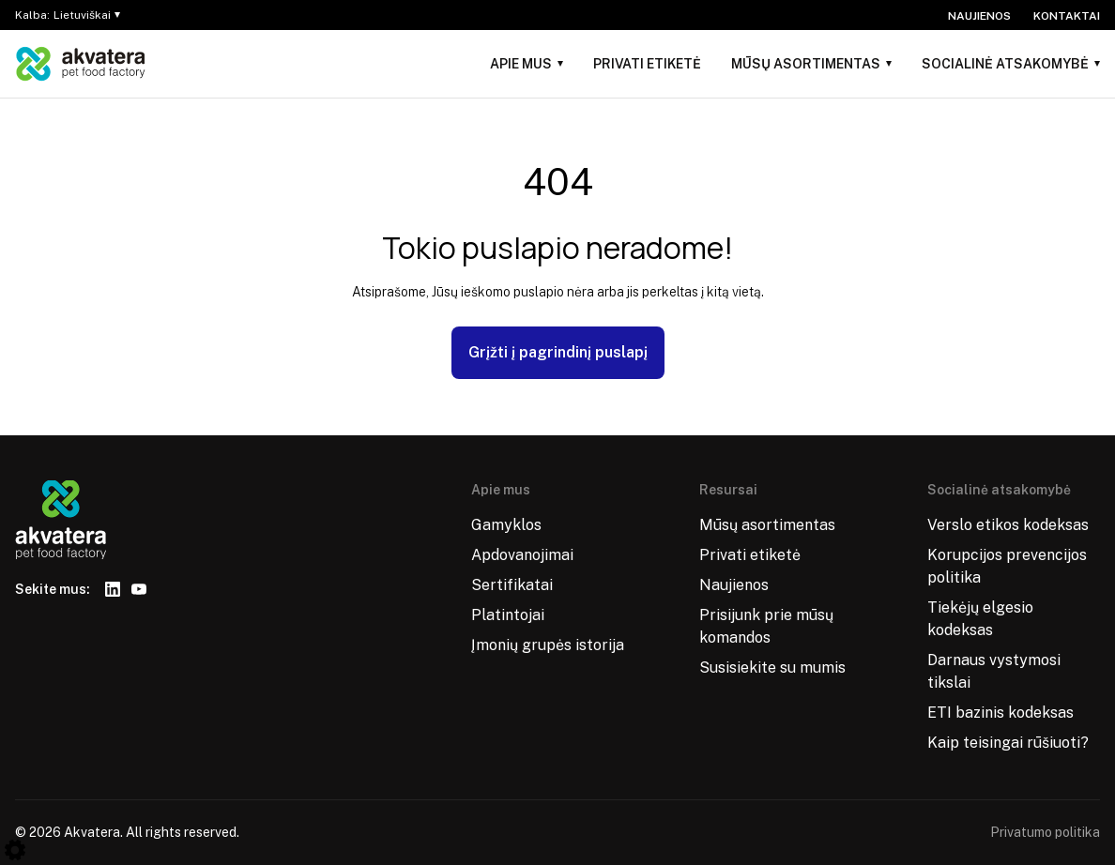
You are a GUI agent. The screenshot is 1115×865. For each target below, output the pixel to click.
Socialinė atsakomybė (1005, 63)
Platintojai (507, 615)
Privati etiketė (647, 63)
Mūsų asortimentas (805, 63)
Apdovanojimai (522, 555)
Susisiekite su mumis (772, 667)
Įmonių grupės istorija (547, 645)
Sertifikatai (512, 585)
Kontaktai (1066, 16)
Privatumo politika (1045, 832)
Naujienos (979, 16)
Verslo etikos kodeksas (1008, 525)
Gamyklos (506, 525)
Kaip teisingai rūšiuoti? (1008, 742)
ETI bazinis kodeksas (1000, 712)
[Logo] (80, 64)
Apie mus (521, 63)
